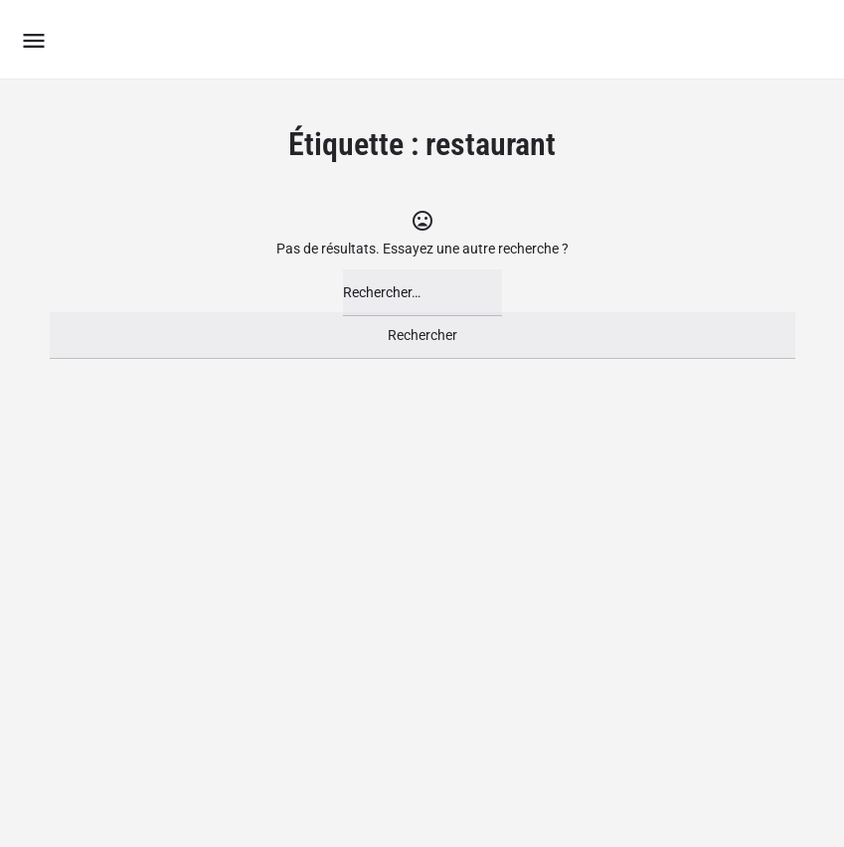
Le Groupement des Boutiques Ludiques (323, 39)
